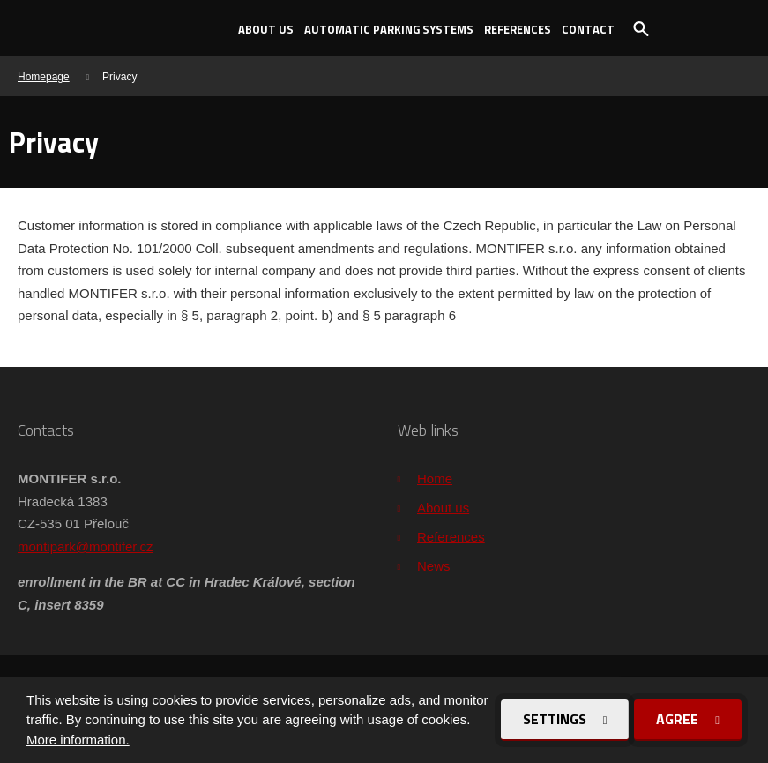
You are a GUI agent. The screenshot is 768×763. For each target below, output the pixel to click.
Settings (556, 718)
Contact (588, 29)
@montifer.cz (114, 546)
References (517, 29)
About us (266, 29)
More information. (78, 739)
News (434, 565)
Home (434, 478)
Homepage (44, 77)
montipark (47, 546)
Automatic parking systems (388, 29)
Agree (679, 718)
